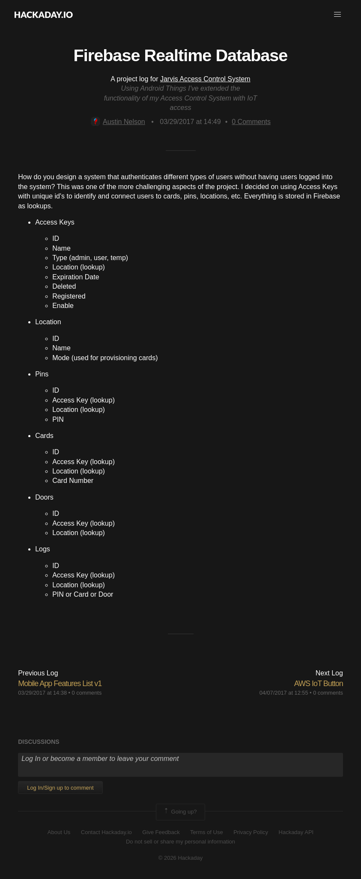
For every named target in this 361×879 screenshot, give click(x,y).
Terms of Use (206, 832)
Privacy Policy (250, 832)
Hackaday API (296, 832)
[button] (337, 14)
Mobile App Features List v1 (59, 683)
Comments (251, 121)
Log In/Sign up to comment (60, 787)
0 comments (87, 693)
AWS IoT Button (318, 683)
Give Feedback (160, 832)
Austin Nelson (117, 121)
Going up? (180, 812)
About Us (59, 832)
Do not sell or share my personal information (180, 841)
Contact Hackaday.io (106, 832)
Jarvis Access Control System (205, 79)
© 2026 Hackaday (180, 858)
